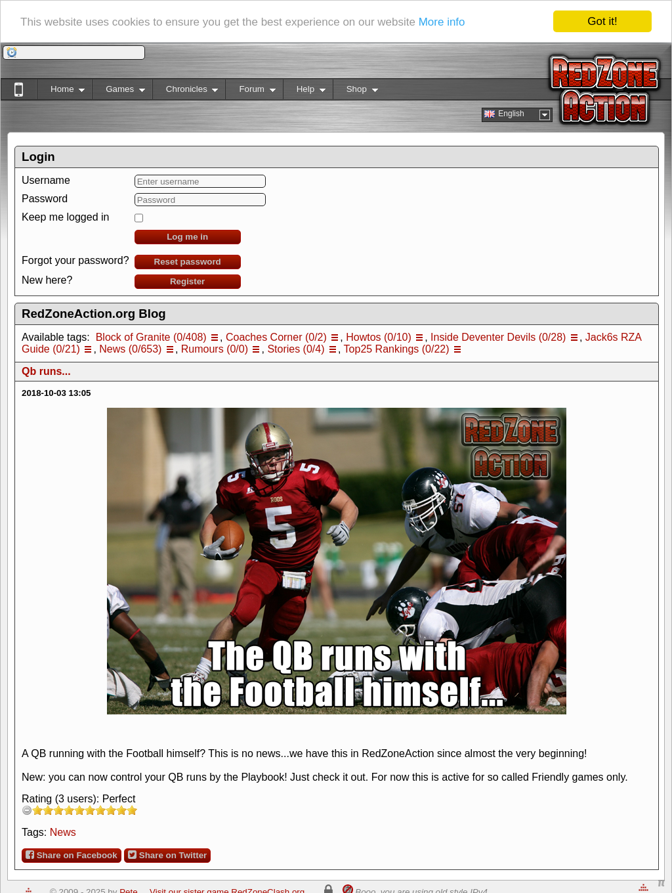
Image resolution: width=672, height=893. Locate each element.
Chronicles (185, 91)
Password (45, 198)
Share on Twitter (167, 855)
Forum (250, 91)
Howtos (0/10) (378, 337)
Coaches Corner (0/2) (276, 337)
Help (304, 91)
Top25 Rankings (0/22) (397, 349)
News (63, 832)
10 (132, 810)
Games (118, 91)
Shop (355, 91)
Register (187, 281)
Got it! (602, 21)
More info (442, 22)
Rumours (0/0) (214, 349)
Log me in (187, 237)
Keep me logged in (65, 217)
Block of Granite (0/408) (151, 337)
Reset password (187, 262)
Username (46, 180)
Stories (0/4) (295, 349)
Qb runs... (46, 371)
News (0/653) (130, 349)
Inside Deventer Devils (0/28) (498, 337)
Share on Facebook (71, 855)
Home (61, 91)
